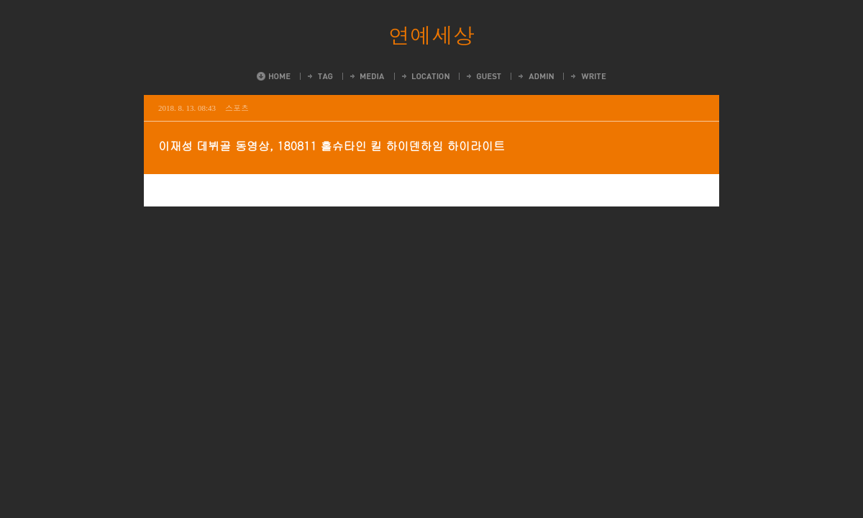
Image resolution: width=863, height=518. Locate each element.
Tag (319, 76)
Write (587, 76)
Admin (535, 76)
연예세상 (431, 34)
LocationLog (424, 76)
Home (274, 76)
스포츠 (237, 107)
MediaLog (366, 76)
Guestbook (483, 76)
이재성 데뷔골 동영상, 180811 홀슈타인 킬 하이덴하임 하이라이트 (331, 145)
